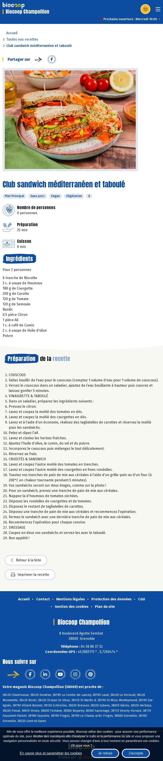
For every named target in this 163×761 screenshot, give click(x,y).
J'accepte (136, 753)
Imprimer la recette (30, 575)
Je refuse (105, 753)
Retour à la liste (26, 560)
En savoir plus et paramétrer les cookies (51, 753)
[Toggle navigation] (158, 10)
